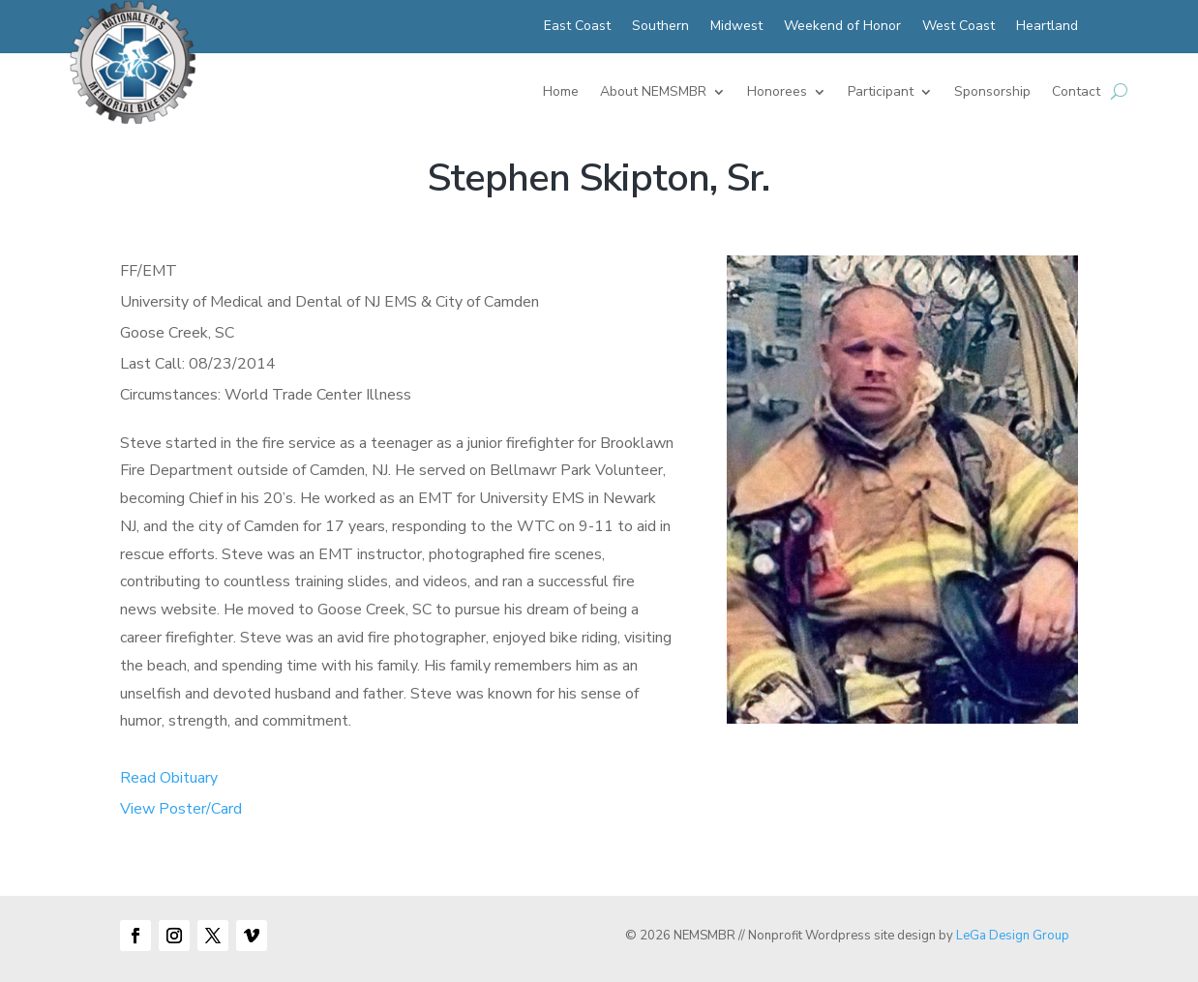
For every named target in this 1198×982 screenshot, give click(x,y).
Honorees (777, 93)
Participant (880, 93)
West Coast (958, 27)
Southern (660, 27)
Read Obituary (169, 778)
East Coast (577, 27)
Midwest (736, 27)
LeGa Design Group (1012, 935)
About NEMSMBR (653, 93)
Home (561, 93)
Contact (1076, 93)
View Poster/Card (181, 808)
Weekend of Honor (842, 27)
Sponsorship (992, 93)
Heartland (1047, 27)
